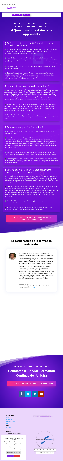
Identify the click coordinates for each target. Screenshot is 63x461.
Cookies (8, 427)
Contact (8, 417)
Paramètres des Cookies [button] (13, 452)
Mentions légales (10, 421)
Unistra (34, 287)
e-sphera (48, 415)
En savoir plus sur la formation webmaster (31, 383)
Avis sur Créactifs (36, 416)
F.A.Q (7, 423)
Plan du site (9, 419)
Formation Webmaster (9, 4)
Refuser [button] (17, 456)
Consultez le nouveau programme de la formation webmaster (31, 218)
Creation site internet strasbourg (39, 415)
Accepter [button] (10, 456)
